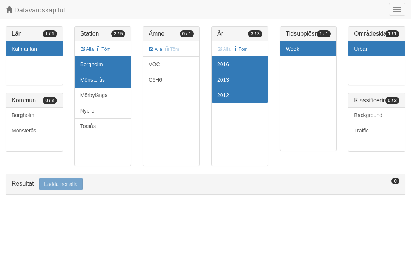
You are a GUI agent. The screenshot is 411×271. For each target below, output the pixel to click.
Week (292, 49)
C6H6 (155, 80)
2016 (223, 64)
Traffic (361, 131)
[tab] (205, 184)
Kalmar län (24, 49)
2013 (223, 80)
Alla (87, 49)
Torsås (88, 126)
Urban (361, 49)
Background (368, 115)
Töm (103, 49)
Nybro (87, 111)
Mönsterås (24, 131)
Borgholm (23, 115)
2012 (223, 95)
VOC (154, 64)
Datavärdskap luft (36, 10)
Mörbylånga (94, 95)
